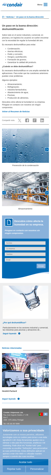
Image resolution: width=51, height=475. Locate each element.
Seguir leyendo (11, 333)
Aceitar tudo (25, 462)
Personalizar (37, 469)
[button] (5, 150)
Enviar (41, 266)
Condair (12, 4)
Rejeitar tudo (14, 469)
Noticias (10, 17)
